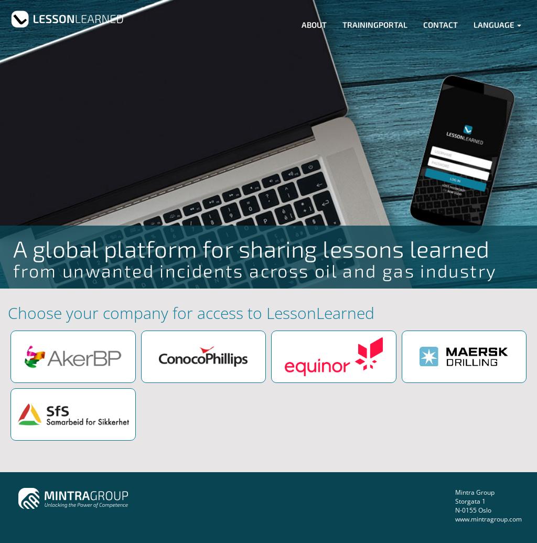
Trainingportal (374, 24)
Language (497, 24)
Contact (440, 24)
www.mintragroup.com (488, 519)
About (314, 24)
